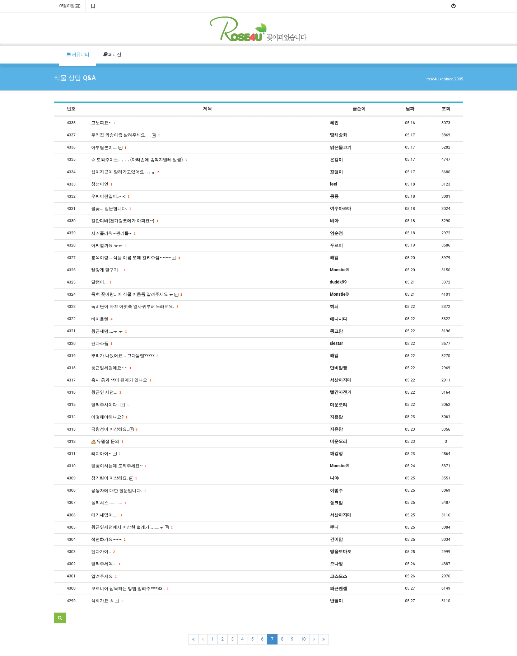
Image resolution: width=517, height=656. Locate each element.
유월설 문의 (107, 441)
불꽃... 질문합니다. (111, 208)
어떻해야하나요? (109, 417)
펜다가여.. (102, 551)
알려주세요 (103, 576)
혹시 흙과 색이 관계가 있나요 (121, 380)
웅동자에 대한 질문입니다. (118, 490)
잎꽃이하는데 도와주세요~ (118, 465)
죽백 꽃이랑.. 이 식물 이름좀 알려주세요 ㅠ (136, 294)
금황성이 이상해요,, (114, 429)
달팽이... (101, 282)
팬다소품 (101, 343)
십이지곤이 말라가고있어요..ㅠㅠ (124, 171)
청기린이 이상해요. (113, 478)
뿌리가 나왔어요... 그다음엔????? (124, 355)
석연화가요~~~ (108, 539)
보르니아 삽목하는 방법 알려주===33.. (129, 588)
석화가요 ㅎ (106, 600)
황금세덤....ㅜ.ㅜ (108, 331)
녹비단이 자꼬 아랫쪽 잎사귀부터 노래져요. (134, 306)
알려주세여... (105, 563)
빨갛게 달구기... (108, 269)
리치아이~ (105, 453)
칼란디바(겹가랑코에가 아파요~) (124, 220)
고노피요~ (103, 122)
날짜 (410, 108)
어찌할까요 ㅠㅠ (108, 245)
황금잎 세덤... (106, 392)
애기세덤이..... (106, 514)
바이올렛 (101, 319)
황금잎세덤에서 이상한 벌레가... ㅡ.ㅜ (131, 527)
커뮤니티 (77, 54)
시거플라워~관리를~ (113, 233)
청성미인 (101, 184)
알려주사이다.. (109, 404)
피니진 (112, 54)
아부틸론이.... (108, 147)
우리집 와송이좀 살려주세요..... (125, 134)
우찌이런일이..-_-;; (110, 196)
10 (303, 639)
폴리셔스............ (108, 502)
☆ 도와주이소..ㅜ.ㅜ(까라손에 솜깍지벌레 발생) (138, 159)
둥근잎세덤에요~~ (111, 367)
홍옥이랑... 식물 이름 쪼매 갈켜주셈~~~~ (135, 257)
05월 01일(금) (69, 6)
